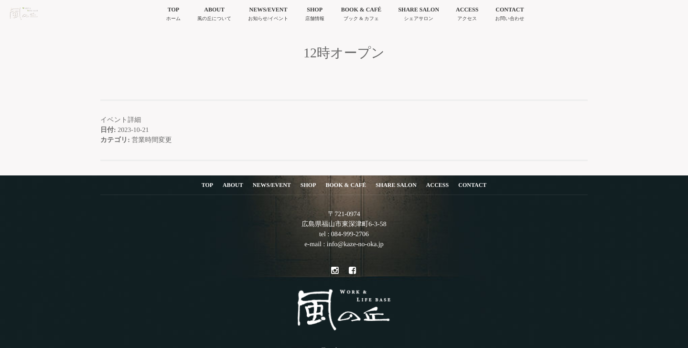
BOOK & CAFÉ (361, 15)
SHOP (314, 15)
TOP (173, 15)
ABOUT (214, 15)
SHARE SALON (418, 15)
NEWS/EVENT (268, 15)
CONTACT (509, 15)
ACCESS (467, 15)
